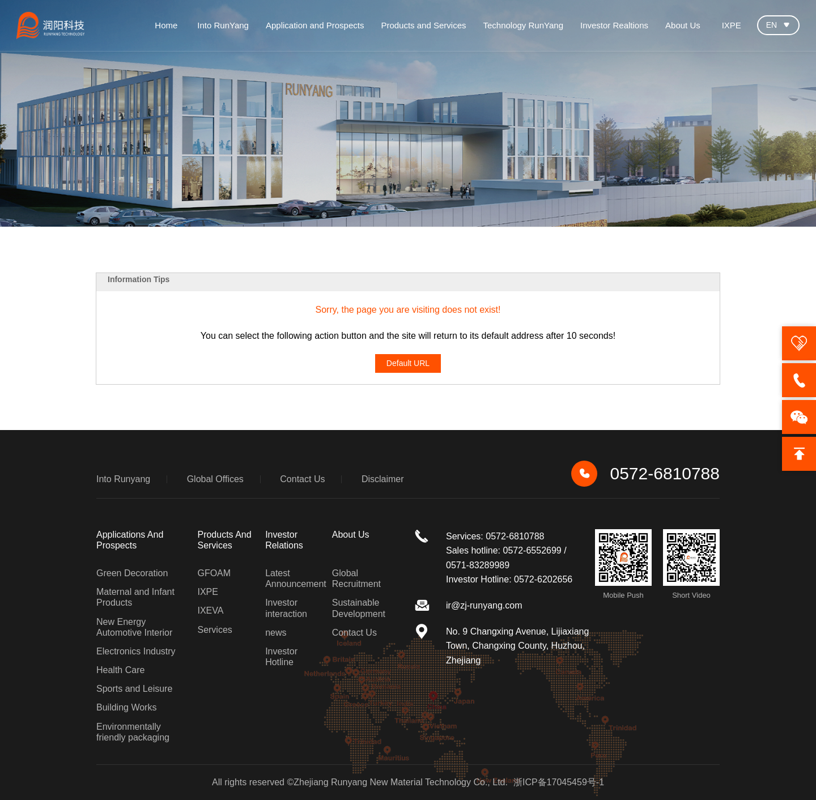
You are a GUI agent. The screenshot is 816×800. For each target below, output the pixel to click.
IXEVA (210, 610)
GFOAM (214, 573)
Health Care (120, 670)
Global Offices (215, 479)
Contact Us (302, 479)
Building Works (126, 707)
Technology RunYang (523, 25)
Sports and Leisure (134, 688)
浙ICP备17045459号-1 (558, 782)
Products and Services (423, 25)
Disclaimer (383, 479)
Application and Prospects (315, 25)
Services (214, 630)
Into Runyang (123, 479)
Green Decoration (132, 573)
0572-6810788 (645, 474)
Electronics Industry (136, 651)
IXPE (731, 25)
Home (166, 25)
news (275, 632)
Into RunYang (223, 25)
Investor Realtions (614, 25)
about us (350, 534)
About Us (682, 25)
